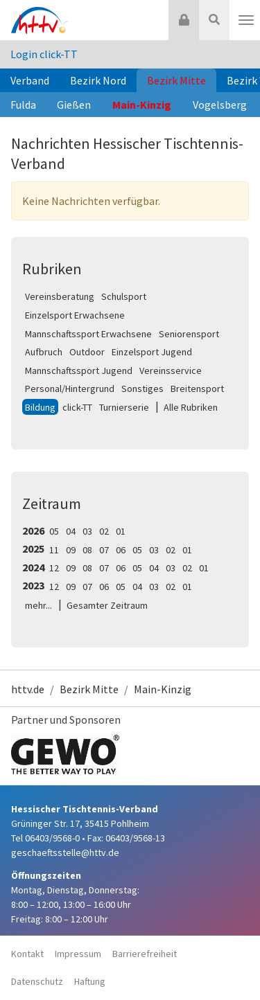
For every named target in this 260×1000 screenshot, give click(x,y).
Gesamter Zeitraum (107, 605)
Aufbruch (43, 352)
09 (71, 550)
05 (54, 531)
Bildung (40, 407)
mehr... (38, 605)
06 (120, 550)
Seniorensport (189, 334)
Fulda (23, 104)
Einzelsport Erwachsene (75, 315)
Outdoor (87, 352)
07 (104, 550)
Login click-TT (44, 54)
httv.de (27, 689)
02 (104, 531)
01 (120, 531)
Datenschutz (37, 981)
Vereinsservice (170, 370)
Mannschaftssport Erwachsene (88, 334)
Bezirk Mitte (176, 80)
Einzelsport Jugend (152, 352)
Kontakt (27, 953)
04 (71, 531)
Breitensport (197, 388)
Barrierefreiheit (144, 953)
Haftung (89, 981)
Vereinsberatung (59, 296)
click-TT (77, 407)
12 (54, 568)
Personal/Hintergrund (69, 388)
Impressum (78, 953)
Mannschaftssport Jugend (78, 370)
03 (87, 531)
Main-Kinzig (141, 104)
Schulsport (123, 296)
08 (87, 550)
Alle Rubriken (191, 407)
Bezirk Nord (98, 80)
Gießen (74, 104)
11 (54, 550)
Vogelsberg (220, 104)
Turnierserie (124, 407)
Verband (29, 80)
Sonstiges (142, 388)
